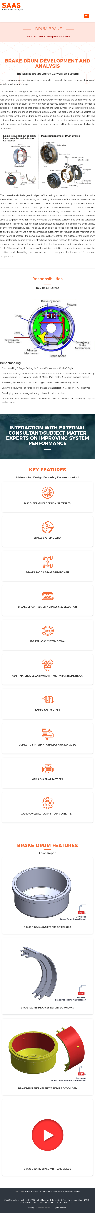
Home (29, 1191)
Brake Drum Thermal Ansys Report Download (47, 1088)
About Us (37, 1191)
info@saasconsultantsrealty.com (59, 1202)
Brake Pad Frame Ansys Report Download (47, 1007)
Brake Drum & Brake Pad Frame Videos (47, 1169)
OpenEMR (57, 1191)
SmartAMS (47, 1191)
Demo (76, 1191)
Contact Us (68, 1191)
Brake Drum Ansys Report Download (47, 927)
